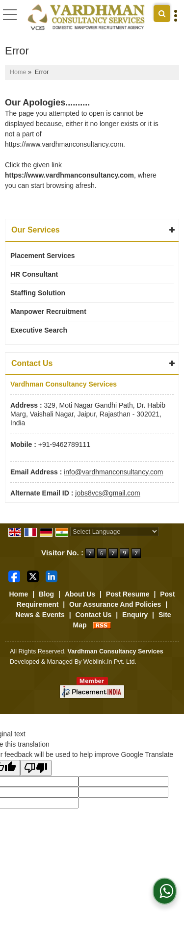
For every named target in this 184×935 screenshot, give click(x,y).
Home (18, 72)
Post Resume (128, 594)
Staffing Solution (37, 293)
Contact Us (93, 615)
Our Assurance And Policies (115, 604)
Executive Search (38, 330)
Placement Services (42, 256)
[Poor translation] (36, 768)
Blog (46, 594)
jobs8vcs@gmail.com (107, 493)
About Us (80, 594)
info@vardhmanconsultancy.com (113, 472)
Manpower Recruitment (48, 311)
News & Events (39, 615)
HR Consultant (34, 274)
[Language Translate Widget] (114, 531)
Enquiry (135, 615)
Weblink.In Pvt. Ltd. (109, 661)
